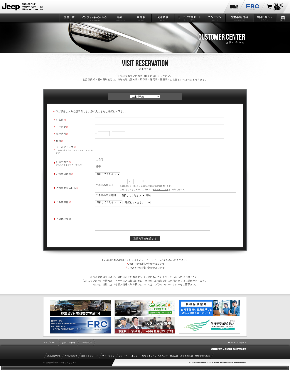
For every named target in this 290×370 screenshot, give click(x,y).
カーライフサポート (189, 18)
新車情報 (120, 18)
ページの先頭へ (239, 342)
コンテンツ (215, 18)
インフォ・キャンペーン (95, 18)
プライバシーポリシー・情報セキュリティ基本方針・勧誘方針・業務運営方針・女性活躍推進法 (164, 356)
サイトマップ (108, 356)
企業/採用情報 (239, 18)
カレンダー (283, 18)
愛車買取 (162, 18)
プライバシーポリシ (166, 284)
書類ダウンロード (89, 356)
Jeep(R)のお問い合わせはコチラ (146, 263)
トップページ (50, 342)
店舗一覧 (69, 18)
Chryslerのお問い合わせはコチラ (146, 267)
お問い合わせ (264, 18)
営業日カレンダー (160, 190)
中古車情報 (141, 18)
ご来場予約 (86, 342)
